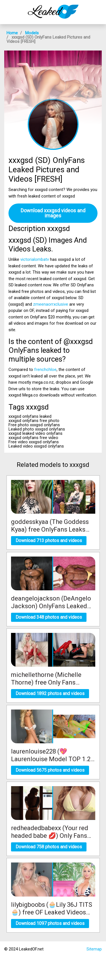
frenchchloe (45, 369)
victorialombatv (34, 259)
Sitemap (94, 949)
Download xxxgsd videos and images (53, 213)
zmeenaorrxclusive (50, 304)
